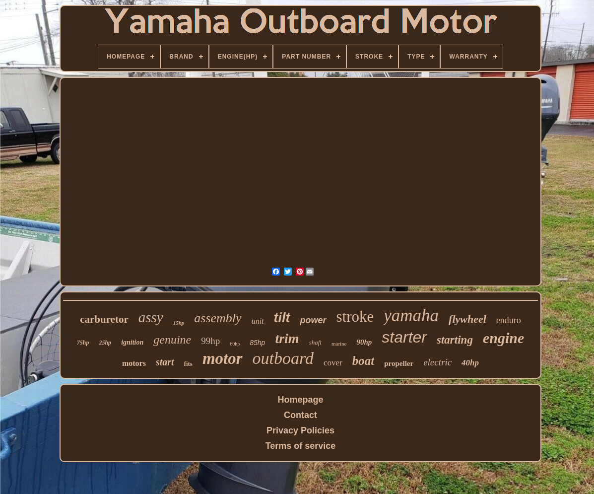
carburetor (104, 319)
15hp (179, 323)
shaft (315, 342)
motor (222, 358)
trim (287, 338)
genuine (172, 339)
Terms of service (300, 446)
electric (437, 362)
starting (455, 340)
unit (258, 321)
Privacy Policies (300, 430)
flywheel (467, 319)
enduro (508, 320)
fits (188, 363)
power (313, 320)
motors (134, 363)
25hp (105, 342)
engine (503, 338)
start (165, 361)
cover (333, 362)
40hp (470, 362)
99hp (210, 341)
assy (150, 317)
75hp (83, 342)
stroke (355, 316)
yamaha (411, 315)
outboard (283, 358)
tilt (282, 317)
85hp (257, 343)
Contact (300, 415)
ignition (132, 342)
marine (339, 344)
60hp (235, 344)
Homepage (300, 400)
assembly (217, 318)
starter (404, 337)
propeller (398, 363)
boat (363, 360)
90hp (364, 342)
